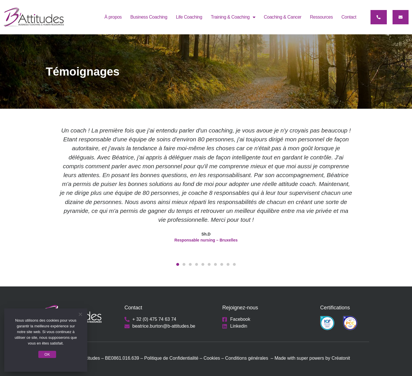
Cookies (212, 358)
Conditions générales (246, 358)
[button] (379, 17)
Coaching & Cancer (282, 17)
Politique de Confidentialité (171, 358)
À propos (113, 17)
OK (47, 354)
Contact (348, 17)
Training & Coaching (233, 17)
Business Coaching (148, 17)
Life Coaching (189, 17)
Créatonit (341, 358)
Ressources (321, 17)
